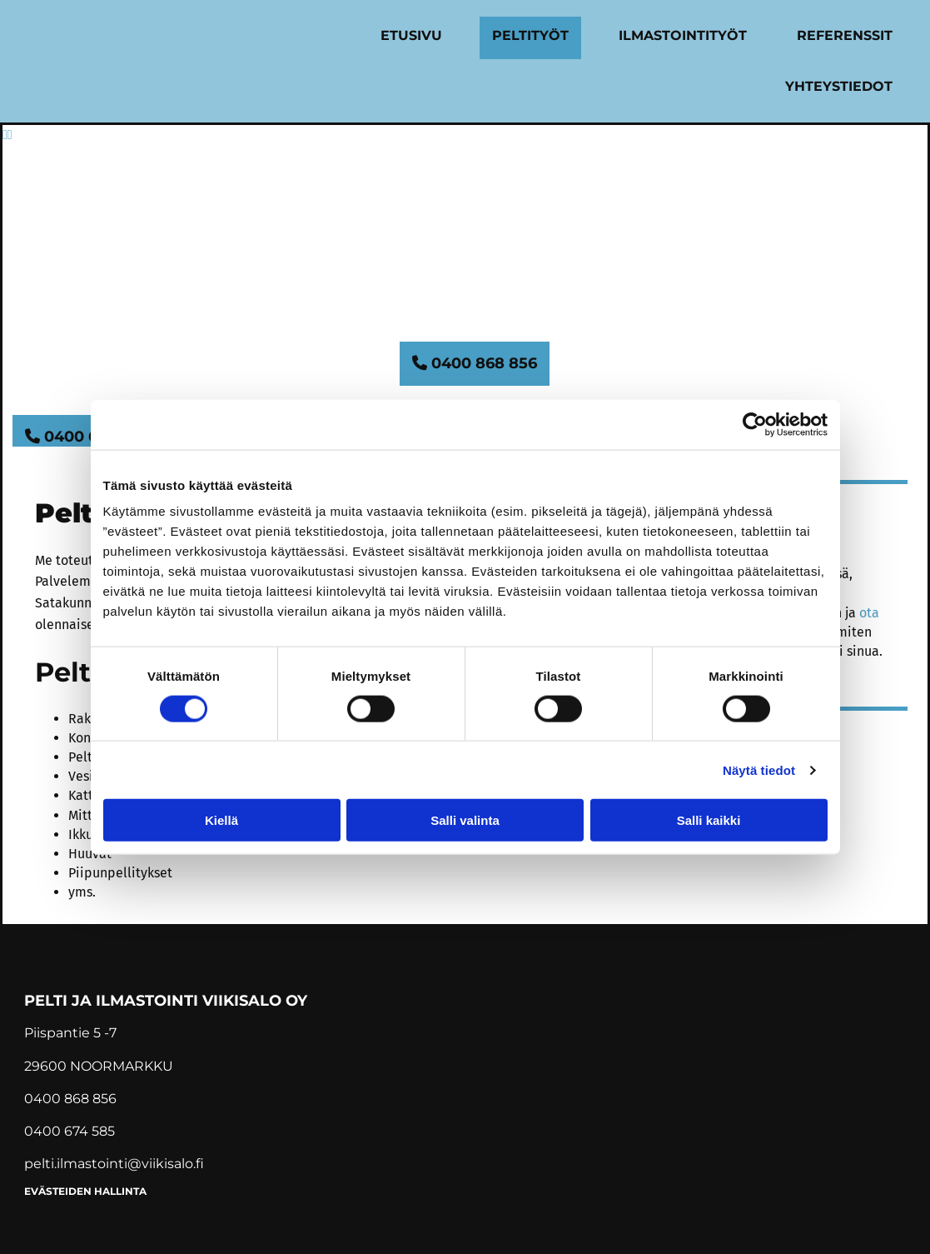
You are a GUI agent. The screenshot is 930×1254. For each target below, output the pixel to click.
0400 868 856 (70, 1099)
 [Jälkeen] (9, 134)
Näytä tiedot (759, 769)
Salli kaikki (709, 820)
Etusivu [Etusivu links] (411, 35)
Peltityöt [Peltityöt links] (530, 35)
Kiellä (221, 820)
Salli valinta (465, 820)
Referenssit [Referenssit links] (845, 35)
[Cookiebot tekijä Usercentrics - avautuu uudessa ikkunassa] (755, 424)
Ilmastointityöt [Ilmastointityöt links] (683, 35)
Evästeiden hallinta (85, 1191)
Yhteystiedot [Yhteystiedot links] (839, 86)
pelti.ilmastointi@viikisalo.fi (114, 1164)
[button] (475, 364)
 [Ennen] (4, 134)
